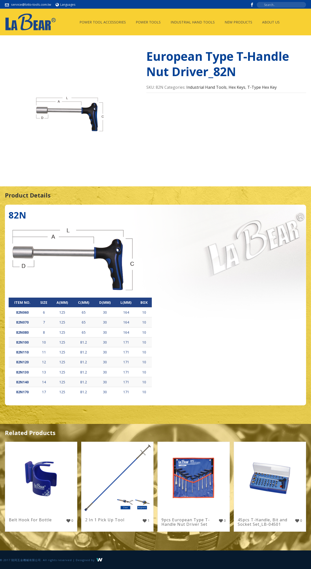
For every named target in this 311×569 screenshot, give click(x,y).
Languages (65, 4)
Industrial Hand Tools (193, 22)
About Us (271, 22)
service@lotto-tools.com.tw (31, 4)
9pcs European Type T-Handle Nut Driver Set (185, 522)
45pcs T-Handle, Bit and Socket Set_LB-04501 (262, 522)
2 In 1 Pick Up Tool (104, 520)
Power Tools (148, 22)
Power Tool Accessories (102, 22)
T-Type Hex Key (262, 87)
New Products (238, 22)
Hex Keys (237, 87)
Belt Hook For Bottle (30, 520)
